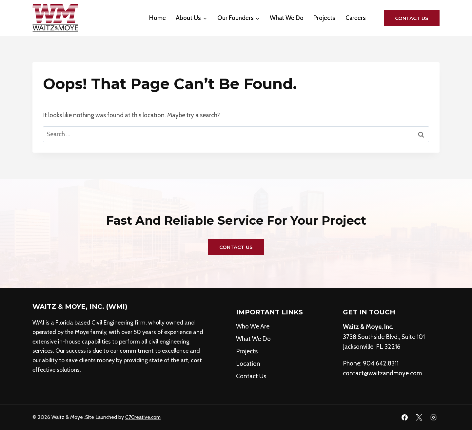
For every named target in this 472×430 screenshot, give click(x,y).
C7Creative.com (143, 417)
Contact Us (411, 18)
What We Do (287, 18)
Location (248, 363)
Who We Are (252, 326)
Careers (355, 18)
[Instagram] (433, 417)
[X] (419, 417)
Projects (324, 18)
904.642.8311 (381, 363)
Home (157, 18)
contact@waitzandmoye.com (382, 373)
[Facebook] (405, 417)
